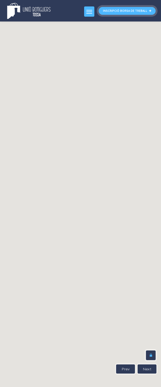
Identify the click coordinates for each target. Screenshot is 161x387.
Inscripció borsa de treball (127, 11)
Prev (126, 369)
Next (147, 369)
